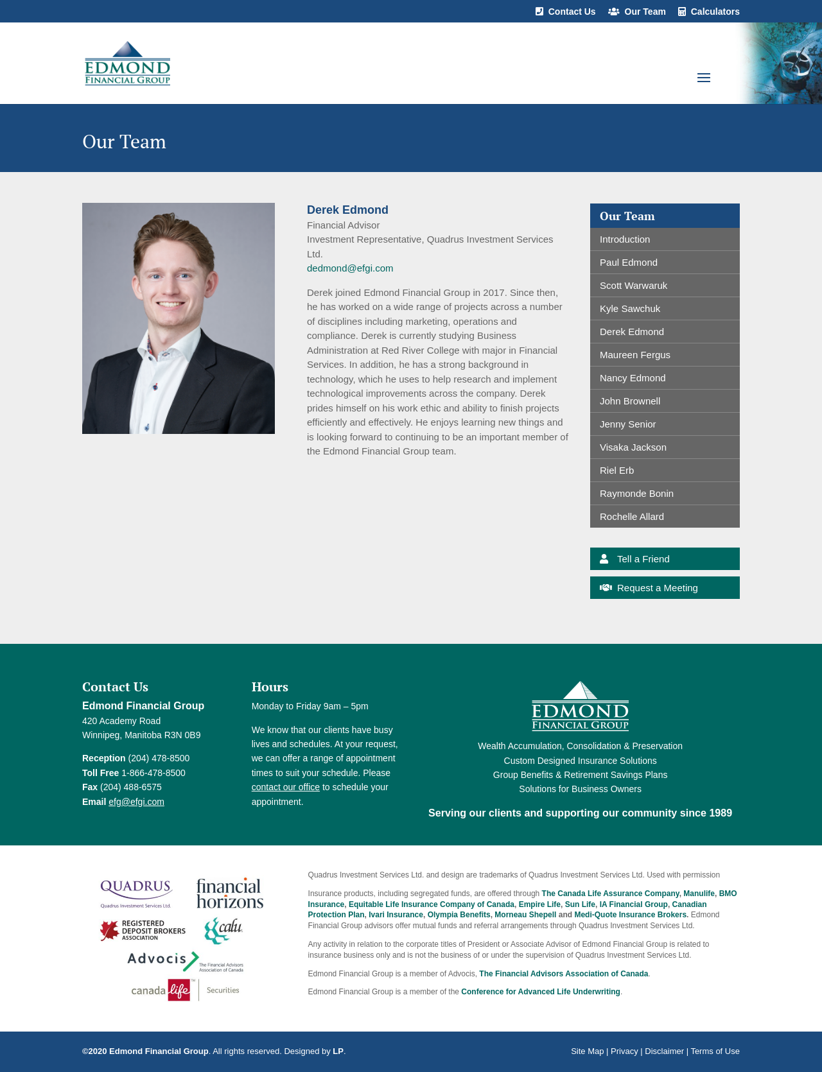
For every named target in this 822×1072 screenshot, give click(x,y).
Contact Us (572, 12)
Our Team (645, 12)
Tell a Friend (643, 558)
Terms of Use (715, 1051)
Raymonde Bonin (637, 493)
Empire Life (540, 904)
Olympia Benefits (459, 914)
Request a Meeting (657, 587)
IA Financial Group (634, 904)
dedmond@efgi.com (350, 268)
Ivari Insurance (396, 914)
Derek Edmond (632, 331)
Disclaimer (664, 1051)
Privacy (624, 1051)
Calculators (715, 12)
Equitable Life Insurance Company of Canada (431, 904)
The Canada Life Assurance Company (610, 893)
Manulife (699, 893)
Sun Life (580, 904)
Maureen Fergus (635, 354)
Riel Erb (617, 470)
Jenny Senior (628, 424)
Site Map (587, 1051)
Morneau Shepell (525, 914)
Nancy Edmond (633, 377)
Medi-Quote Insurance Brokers (630, 914)
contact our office (286, 787)
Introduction (625, 239)
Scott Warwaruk (633, 285)
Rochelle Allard (632, 516)
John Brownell (630, 400)
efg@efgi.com (136, 802)
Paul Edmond (629, 262)
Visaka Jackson (633, 447)
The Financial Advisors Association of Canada (563, 973)
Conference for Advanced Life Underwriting (540, 991)
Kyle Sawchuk (630, 308)
